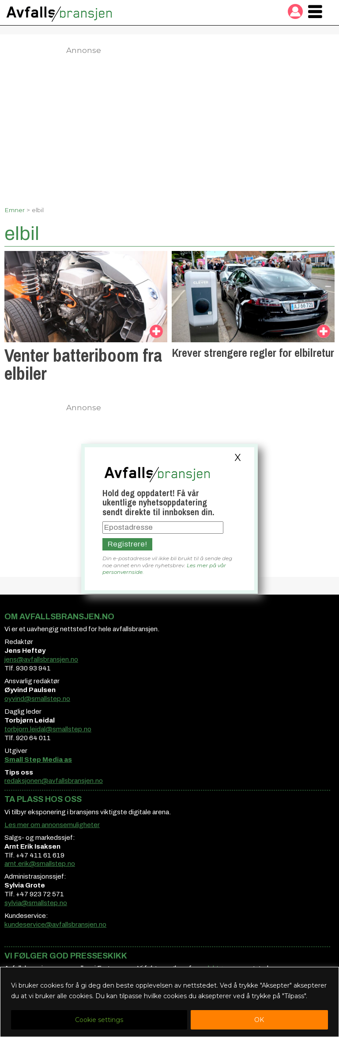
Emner (14, 209)
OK (259, 1020)
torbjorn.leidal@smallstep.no (47, 729)
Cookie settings (99, 1020)
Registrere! (127, 544)
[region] (169, 1002)
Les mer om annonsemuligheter (52, 824)
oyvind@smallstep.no (37, 698)
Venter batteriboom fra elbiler (83, 364)
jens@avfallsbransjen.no (41, 659)
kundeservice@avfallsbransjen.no (55, 924)
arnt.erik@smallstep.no (39, 863)
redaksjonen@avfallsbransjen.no (53, 780)
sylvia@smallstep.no (35, 902)
